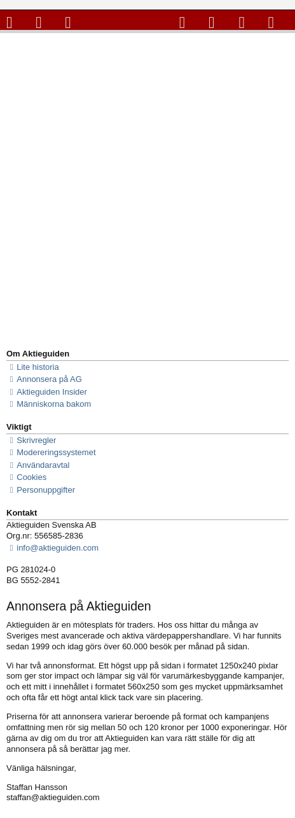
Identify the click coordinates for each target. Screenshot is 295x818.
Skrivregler (31, 440)
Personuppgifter (40, 490)
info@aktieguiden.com (52, 548)
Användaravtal (37, 465)
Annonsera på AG (44, 379)
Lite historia (32, 367)
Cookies (26, 477)
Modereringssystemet (51, 452)
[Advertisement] (147, 187)
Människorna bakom (48, 404)
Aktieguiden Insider (46, 392)
